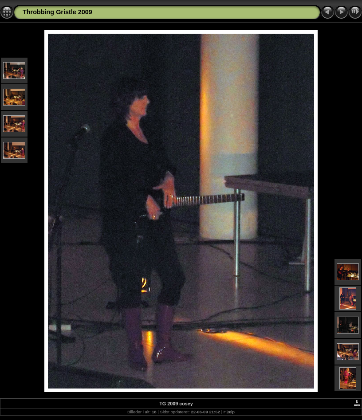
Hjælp (229, 411)
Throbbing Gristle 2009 (57, 12)
